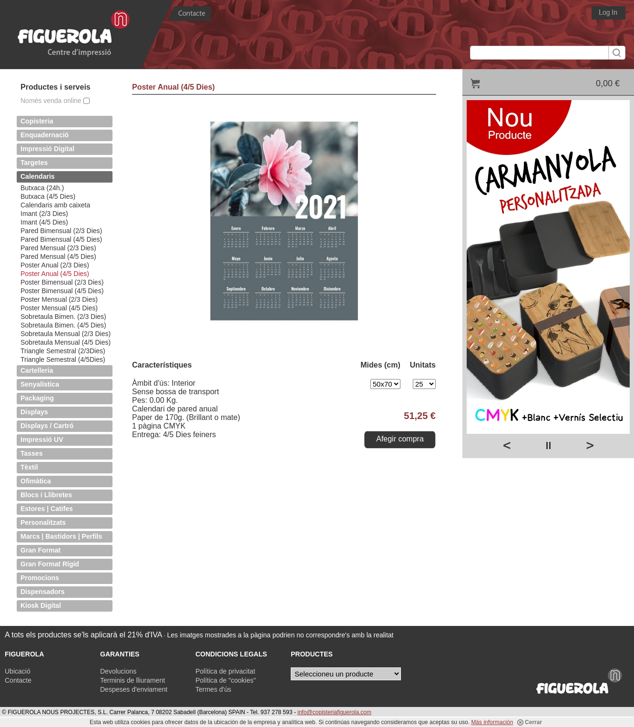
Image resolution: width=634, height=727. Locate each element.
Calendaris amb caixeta (55, 205)
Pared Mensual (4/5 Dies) (58, 256)
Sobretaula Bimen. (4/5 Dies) (63, 325)
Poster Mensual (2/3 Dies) (59, 299)
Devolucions (118, 671)
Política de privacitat (225, 671)
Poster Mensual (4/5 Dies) (59, 308)
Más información (492, 722)
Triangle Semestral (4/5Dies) (62, 359)
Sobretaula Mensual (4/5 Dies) (65, 342)
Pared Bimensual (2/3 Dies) (61, 231)
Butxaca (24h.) (42, 188)
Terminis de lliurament (132, 680)
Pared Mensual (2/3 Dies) (58, 248)
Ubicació (18, 671)
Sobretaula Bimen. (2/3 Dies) (63, 316)
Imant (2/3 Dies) (44, 213)
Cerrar (529, 722)
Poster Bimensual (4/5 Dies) (61, 291)
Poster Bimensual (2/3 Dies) (61, 282)
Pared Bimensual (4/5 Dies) (61, 239)
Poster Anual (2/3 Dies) (54, 265)
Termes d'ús (213, 689)
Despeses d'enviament (133, 689)
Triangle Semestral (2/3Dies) (62, 351)
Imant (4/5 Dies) (44, 222)
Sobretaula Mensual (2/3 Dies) (65, 334)
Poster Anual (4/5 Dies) (54, 273)
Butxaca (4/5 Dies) (47, 196)
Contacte (18, 680)
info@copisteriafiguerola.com (334, 712)
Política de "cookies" (225, 680)
